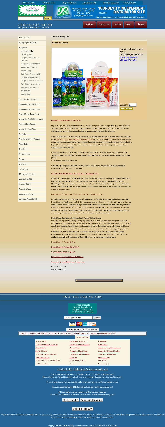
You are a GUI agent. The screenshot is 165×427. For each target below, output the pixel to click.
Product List (104, 24)
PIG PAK (32, 333)
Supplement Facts (92, 173)
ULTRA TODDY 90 (68, 333)
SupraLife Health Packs (78, 360)
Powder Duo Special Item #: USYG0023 (66, 120)
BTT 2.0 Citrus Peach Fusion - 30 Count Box (67, 173)
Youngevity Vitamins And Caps (46, 344)
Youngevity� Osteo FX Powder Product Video (68, 262)
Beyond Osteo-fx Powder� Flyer (63, 242)
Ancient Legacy (24, 154)
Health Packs (102, 344)
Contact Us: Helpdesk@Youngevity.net (82, 369)
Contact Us (23, 333)
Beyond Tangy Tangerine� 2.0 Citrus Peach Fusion (75, 139)
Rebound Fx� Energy (27, 124)
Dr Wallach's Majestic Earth (29, 104)
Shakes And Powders (29, 67)
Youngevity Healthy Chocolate (46, 354)
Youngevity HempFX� (27, 129)
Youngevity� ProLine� (28, 43)
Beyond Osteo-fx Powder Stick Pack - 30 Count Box (70, 194)
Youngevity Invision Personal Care (47, 360)
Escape (22, 159)
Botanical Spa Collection (30, 87)
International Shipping (106, 333)
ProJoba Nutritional (42, 364)
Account (117, 24)
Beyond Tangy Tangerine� (29, 114)
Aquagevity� (25, 94)
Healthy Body (27, 54)
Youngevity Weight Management (31, 119)
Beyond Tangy (26, 71)
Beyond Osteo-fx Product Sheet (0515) (65, 247)
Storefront (89, 24)
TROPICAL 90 (54, 333)
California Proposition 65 (28, 199)
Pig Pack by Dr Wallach (27, 99)
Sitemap (93, 333)
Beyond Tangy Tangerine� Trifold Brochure (67, 257)
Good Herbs (23, 144)
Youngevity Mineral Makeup (80, 354)
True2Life (22, 149)
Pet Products (25, 91)
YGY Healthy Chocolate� (30, 84)
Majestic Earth (40, 348)
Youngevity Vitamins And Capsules (30, 59)
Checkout (141, 24)
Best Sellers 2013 (25, 179)
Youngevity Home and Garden (32, 81)
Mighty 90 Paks (41, 351)
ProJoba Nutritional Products (29, 139)
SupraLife (22, 134)
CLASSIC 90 (42, 333)
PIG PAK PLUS (83, 333)
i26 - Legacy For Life (26, 174)
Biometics (22, 164)
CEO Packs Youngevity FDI (31, 74)
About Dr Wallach (25, 189)
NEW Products (24, 38)
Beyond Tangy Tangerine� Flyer (63, 252)
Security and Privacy (26, 194)
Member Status (24, 184)
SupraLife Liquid (104, 357)
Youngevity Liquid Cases (78, 351)
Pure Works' (23, 169)
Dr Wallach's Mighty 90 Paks (29, 109)
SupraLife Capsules (42, 357)
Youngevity (23, 47)
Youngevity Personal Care (30, 77)
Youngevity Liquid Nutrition (30, 64)
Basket (128, 24)
